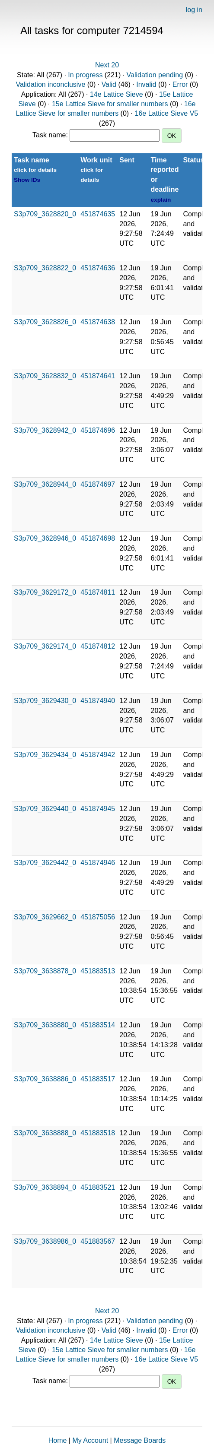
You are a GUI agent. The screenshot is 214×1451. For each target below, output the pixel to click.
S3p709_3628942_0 (45, 430)
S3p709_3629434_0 (45, 754)
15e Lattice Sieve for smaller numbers (110, 104)
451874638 (97, 322)
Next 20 (107, 65)
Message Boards (140, 1440)
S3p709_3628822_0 (45, 268)
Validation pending (155, 75)
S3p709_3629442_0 (45, 862)
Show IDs (27, 180)
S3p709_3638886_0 (45, 1079)
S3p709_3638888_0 (45, 1133)
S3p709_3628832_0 (45, 376)
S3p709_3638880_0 (45, 1025)
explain (161, 199)
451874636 (97, 268)
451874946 (97, 862)
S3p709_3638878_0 (45, 971)
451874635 (97, 214)
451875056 (97, 917)
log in (194, 9)
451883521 (97, 1187)
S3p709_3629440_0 (45, 808)
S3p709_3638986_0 (45, 1241)
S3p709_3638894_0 (45, 1187)
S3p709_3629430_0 (45, 700)
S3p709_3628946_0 (45, 538)
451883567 (97, 1241)
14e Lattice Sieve (116, 94)
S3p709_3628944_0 (45, 484)
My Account (90, 1440)
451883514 (97, 1025)
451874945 (97, 808)
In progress (85, 75)
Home (57, 1440)
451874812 (97, 646)
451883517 (97, 1079)
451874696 (97, 430)
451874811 (97, 592)
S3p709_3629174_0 (45, 646)
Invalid (146, 84)
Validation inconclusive (51, 84)
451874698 (97, 538)
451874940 (97, 700)
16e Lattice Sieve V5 (166, 113)
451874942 (97, 754)
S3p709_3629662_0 (45, 917)
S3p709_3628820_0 (45, 214)
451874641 (97, 376)
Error (180, 84)
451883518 (97, 1133)
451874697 (97, 484)
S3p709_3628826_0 (45, 322)
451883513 (97, 971)
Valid (109, 84)
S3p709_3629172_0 (45, 592)
